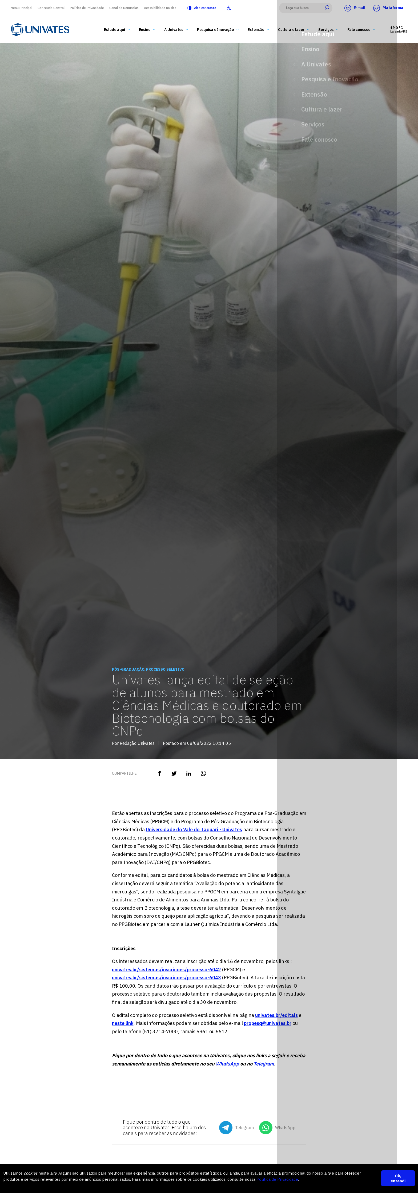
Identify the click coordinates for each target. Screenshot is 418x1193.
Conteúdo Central (51, 8)
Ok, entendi (398, 1178)
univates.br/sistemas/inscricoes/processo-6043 (166, 978)
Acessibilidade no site (160, 8)
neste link (123, 1023)
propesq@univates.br (267, 1023)
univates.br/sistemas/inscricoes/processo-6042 (166, 970)
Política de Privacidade (87, 8)
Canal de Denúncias (124, 8)
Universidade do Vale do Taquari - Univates (194, 829)
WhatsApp (227, 1064)
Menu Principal (21, 8)
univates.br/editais (276, 1015)
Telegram (264, 1064)
